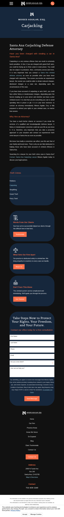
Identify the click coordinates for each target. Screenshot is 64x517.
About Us (19, 267)
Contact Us (32, 450)
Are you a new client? (17, 362)
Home (32, 419)
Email (12, 355)
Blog (32, 441)
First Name (13, 336)
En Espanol (32, 436)
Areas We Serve (32, 432)
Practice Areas (32, 428)
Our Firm (32, 423)
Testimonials (20, 234)
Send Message (32, 399)
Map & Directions (32, 477)
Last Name (13, 342)
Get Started (20, 299)
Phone (12, 349)
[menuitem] (32, 181)
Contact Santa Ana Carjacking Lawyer (23, 157)
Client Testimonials (31, 445)
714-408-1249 (32, 488)
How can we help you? (17, 368)
